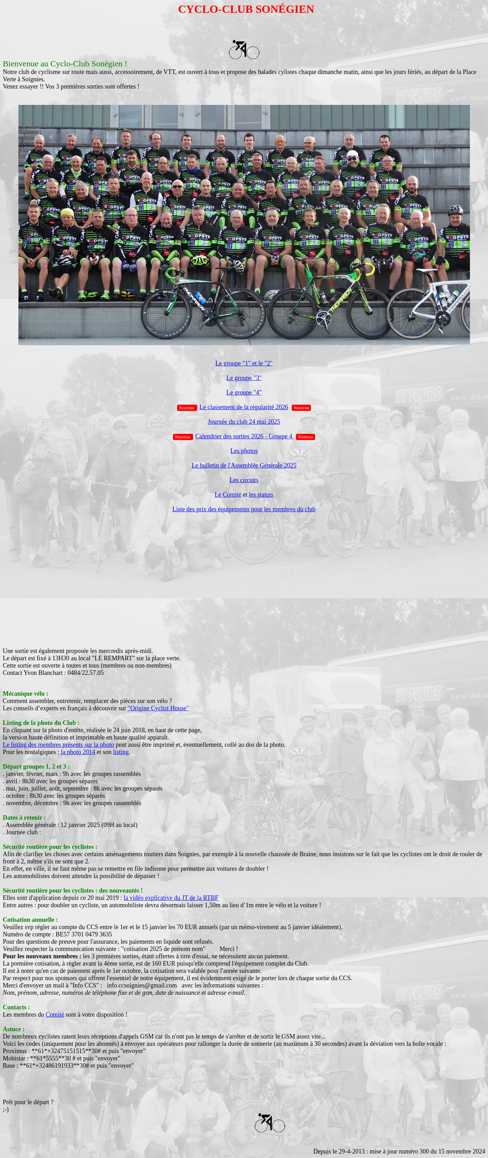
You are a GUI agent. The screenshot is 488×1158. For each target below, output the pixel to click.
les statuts (261, 494)
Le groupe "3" (244, 377)
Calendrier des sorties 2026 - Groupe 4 (244, 436)
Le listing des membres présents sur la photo (58, 744)
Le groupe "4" (244, 392)
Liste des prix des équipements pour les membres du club (243, 509)
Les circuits (244, 480)
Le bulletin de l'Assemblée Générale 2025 (244, 465)
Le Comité (228, 494)
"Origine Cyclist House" (158, 708)
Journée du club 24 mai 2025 (244, 421)
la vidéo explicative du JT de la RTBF (171, 897)
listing (121, 751)
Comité (55, 1014)
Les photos (244, 450)
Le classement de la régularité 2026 (243, 407)
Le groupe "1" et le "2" (244, 363)
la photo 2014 (78, 751)
